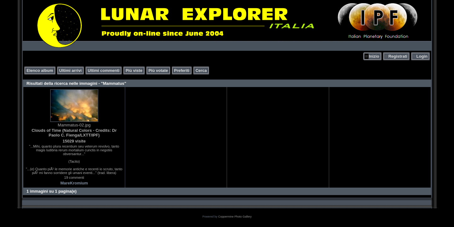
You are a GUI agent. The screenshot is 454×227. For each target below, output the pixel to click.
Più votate (158, 70)
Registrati (397, 56)
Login (422, 56)
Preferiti (181, 70)
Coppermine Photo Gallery (235, 216)
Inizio (374, 56)
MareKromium (74, 183)
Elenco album (39, 70)
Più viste (133, 70)
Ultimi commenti (103, 70)
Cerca (201, 70)
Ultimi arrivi (70, 70)
